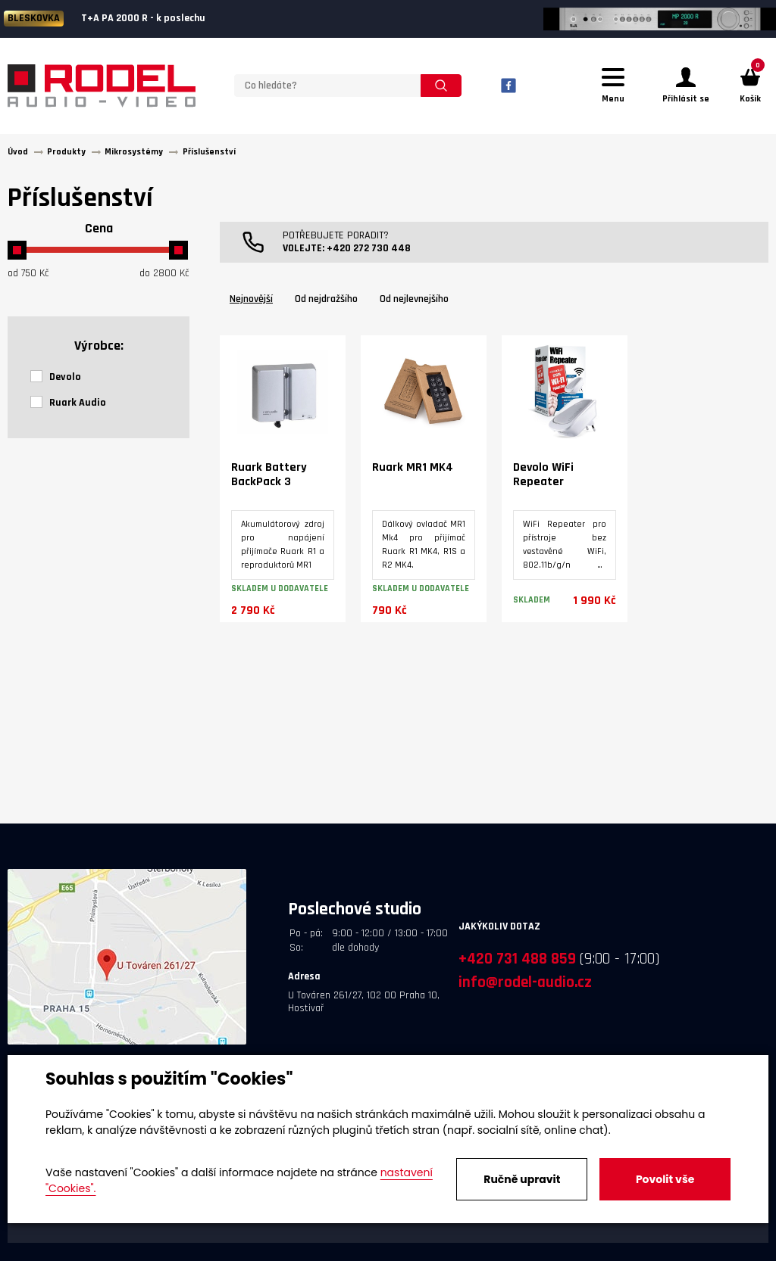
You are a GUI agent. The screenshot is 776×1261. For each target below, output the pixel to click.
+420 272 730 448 (369, 249)
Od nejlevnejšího (414, 300)
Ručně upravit (521, 1179)
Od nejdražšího (326, 300)
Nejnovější (251, 300)
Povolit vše (665, 1179)
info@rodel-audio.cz (525, 983)
